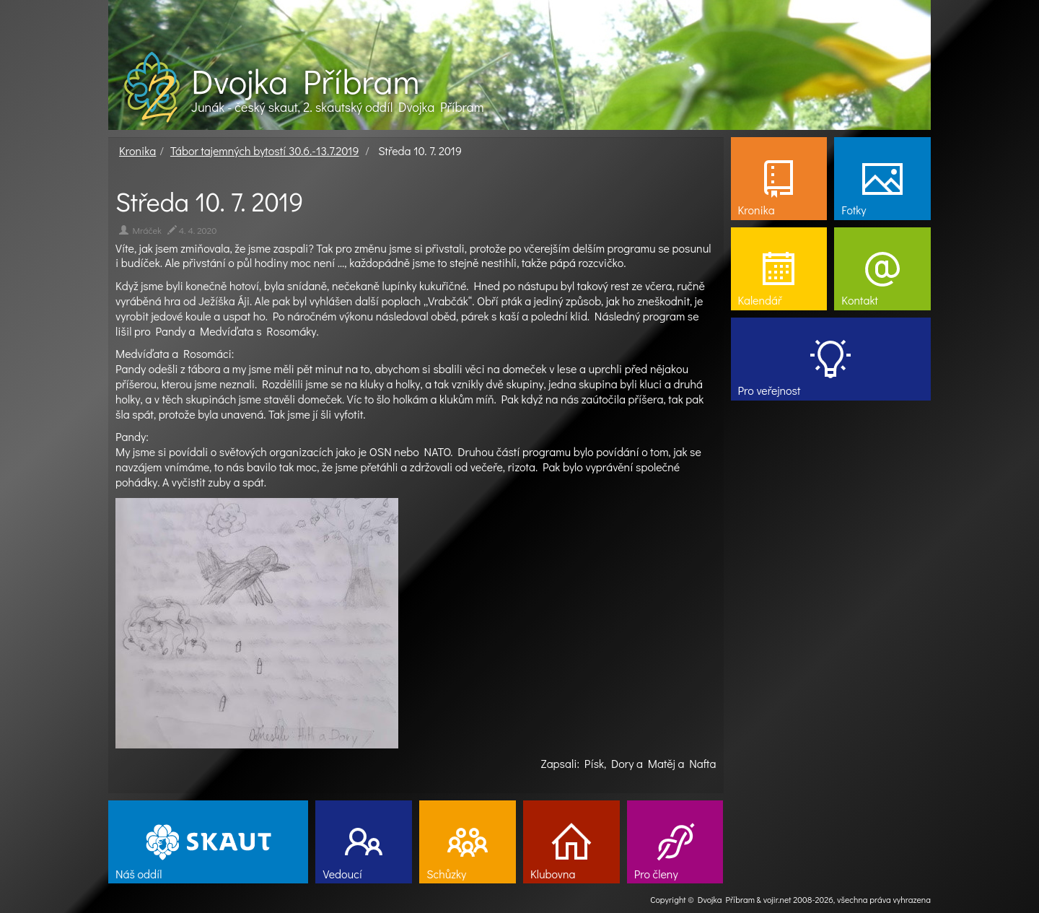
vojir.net (777, 899)
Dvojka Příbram (305, 81)
